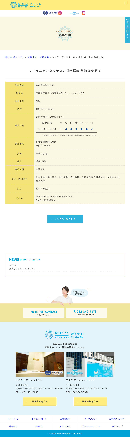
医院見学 (39, 426)
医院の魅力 (65, 419)
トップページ (13, 419)
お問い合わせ (65, 426)
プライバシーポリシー (91, 426)
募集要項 (13, 426)
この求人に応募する (65, 219)
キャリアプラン (91, 419)
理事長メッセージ (39, 419)
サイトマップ (117, 426)
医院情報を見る (40, 402)
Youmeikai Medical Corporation (59, 434)
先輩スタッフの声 (117, 419)
